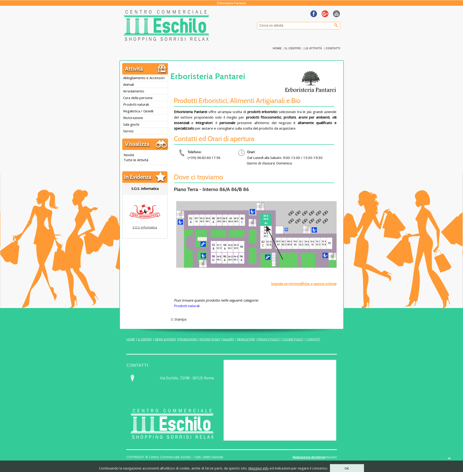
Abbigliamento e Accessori (144, 77)
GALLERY (228, 339)
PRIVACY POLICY (268, 339)
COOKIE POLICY (293, 339)
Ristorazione (133, 117)
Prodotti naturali (136, 104)
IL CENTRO (145, 339)
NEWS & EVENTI (165, 339)
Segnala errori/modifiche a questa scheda (303, 283)
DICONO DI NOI (210, 339)
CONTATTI (313, 339)
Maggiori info (258, 468)
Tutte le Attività (136, 160)
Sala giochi (131, 124)
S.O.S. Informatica (145, 227)
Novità (129, 155)
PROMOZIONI (187, 339)
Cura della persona (137, 97)
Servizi (128, 131)
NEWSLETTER (246, 339)
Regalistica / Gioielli (138, 111)
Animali (128, 84)
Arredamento (133, 91)
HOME (131, 339)
